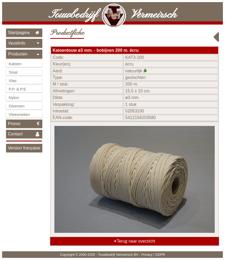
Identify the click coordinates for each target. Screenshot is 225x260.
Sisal (13, 72)
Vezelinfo (24, 43)
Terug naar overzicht (134, 241)
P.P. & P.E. (18, 89)
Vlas (13, 80)
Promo (24, 123)
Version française (24, 148)
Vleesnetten (19, 114)
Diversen (17, 106)
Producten (24, 54)
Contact (24, 134)
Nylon (14, 97)
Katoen (15, 64)
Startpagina (24, 32)
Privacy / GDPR (153, 255)
